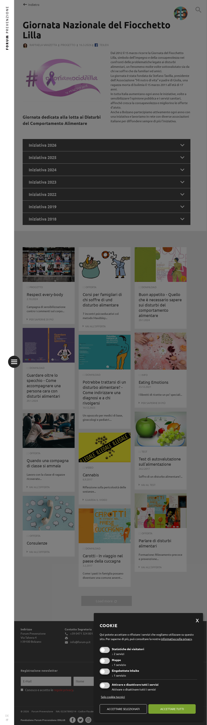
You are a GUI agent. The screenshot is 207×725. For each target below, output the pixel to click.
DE (7, 715)
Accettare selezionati (123, 709)
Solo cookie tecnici (113, 697)
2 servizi (118, 654)
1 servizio (119, 664)
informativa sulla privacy (176, 639)
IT (7, 720)
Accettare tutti (172, 709)
